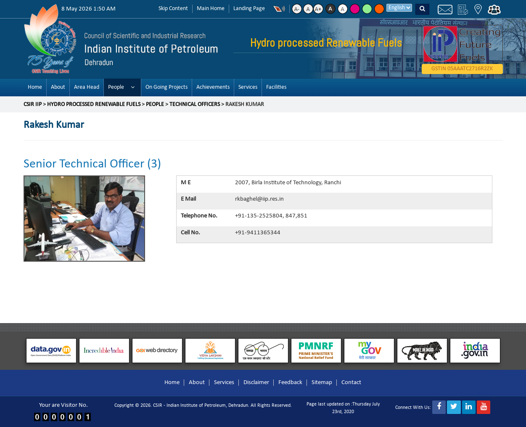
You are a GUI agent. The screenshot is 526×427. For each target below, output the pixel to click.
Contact (351, 382)
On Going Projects (166, 87)
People (116, 87)
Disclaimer (256, 382)
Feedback (290, 382)
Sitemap (322, 382)
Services (247, 87)
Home (35, 87)
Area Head (86, 87)
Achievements (213, 87)
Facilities (276, 87)
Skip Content (173, 8)
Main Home (211, 8)
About (58, 87)
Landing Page (249, 8)
